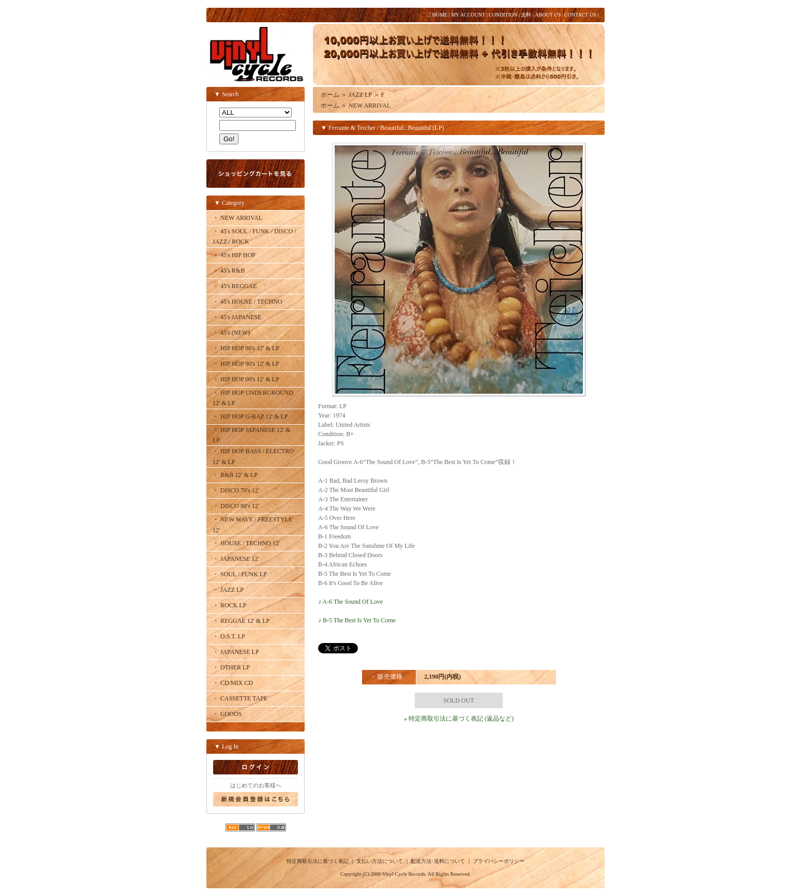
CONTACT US (580, 15)
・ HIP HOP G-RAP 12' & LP (250, 416)
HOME (439, 15)
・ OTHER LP (231, 667)
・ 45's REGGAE (235, 286)
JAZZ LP (360, 94)
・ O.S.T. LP (229, 636)
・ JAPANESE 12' (236, 558)
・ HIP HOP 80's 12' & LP (246, 348)
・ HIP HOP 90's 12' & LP (246, 363)
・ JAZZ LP (228, 589)
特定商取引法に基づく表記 (318, 861)
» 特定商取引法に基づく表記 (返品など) (459, 718)
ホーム (330, 94)
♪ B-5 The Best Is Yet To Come (357, 620)
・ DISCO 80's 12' (236, 506)
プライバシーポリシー (498, 861)
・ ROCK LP (229, 605)
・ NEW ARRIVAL (237, 217)
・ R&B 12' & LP (235, 475)
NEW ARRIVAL (370, 105)
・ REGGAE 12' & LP (241, 620)
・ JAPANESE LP (236, 651)
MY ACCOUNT (468, 15)
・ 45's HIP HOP (234, 255)
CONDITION (503, 15)
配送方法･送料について (438, 861)
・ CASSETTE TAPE (240, 698)
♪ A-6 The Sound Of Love (350, 601)
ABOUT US (548, 15)
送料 (526, 15)
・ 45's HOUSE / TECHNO (247, 301)
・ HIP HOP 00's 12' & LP (246, 379)
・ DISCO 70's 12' (236, 490)
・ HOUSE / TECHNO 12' (246, 543)
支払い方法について (379, 861)
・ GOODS (227, 714)
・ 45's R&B (229, 270)
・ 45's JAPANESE (237, 317)
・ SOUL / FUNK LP (240, 574)
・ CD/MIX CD (233, 682)
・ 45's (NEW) (231, 332)
